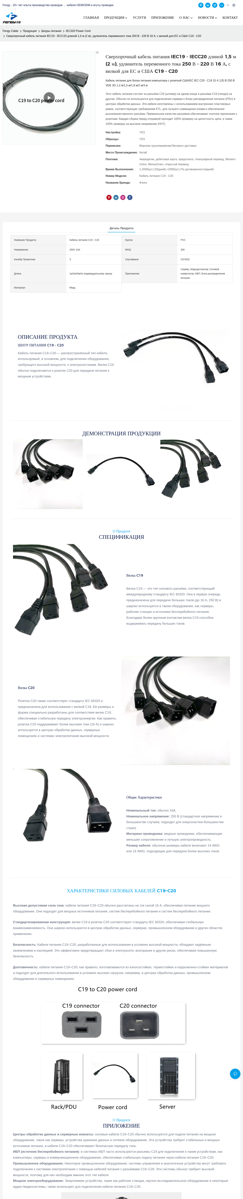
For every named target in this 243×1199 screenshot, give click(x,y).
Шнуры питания (51, 30)
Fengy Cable (10, 30)
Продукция (30, 30)
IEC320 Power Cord (78, 30)
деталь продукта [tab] (121, 228)
